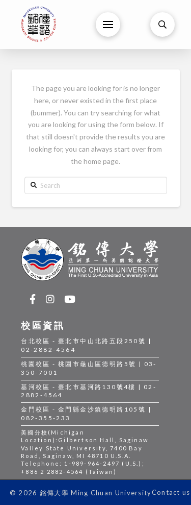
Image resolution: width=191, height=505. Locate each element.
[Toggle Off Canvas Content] (108, 24)
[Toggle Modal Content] (162, 24)
